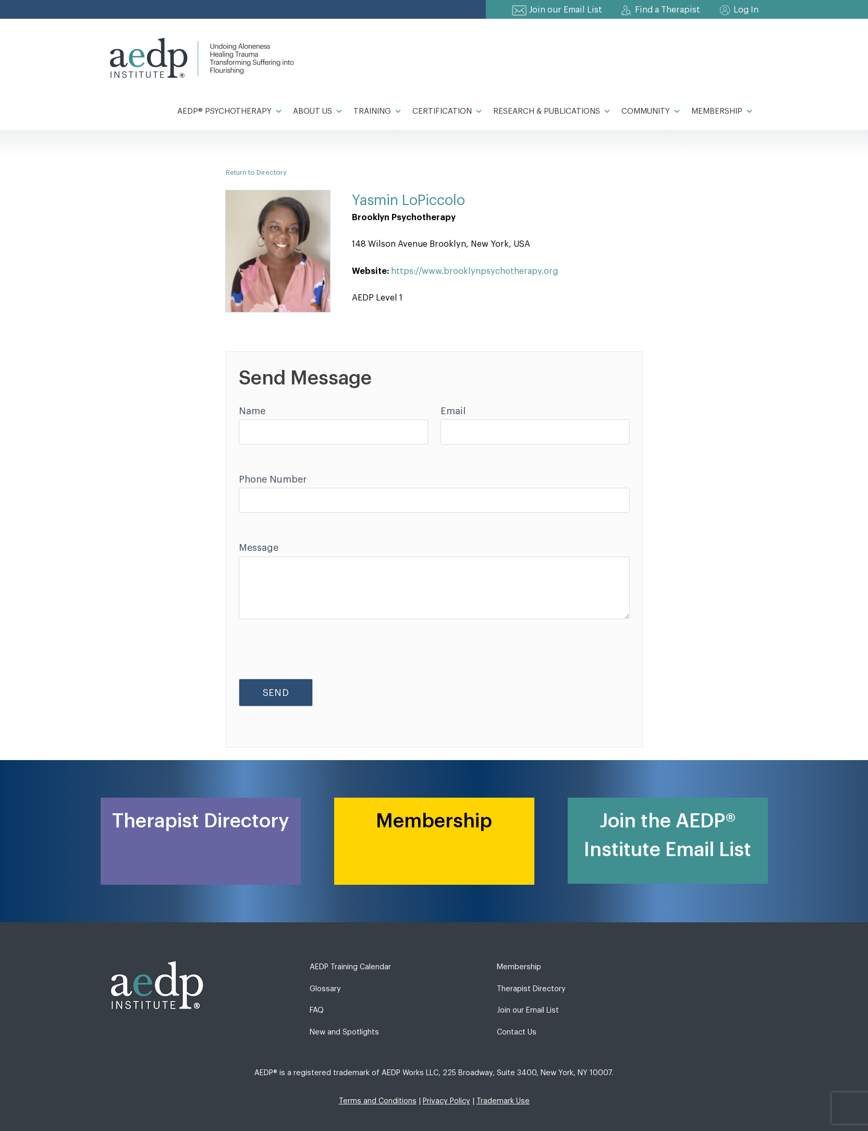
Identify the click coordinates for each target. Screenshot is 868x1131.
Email (453, 411)
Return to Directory (256, 172)
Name (252, 411)
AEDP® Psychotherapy (230, 111)
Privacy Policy (446, 1101)
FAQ (317, 1010)
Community (651, 111)
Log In (746, 10)
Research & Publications (552, 111)
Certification (447, 111)
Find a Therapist (667, 10)
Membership (722, 111)
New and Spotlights (344, 1032)
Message (258, 547)
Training (377, 111)
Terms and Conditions (378, 1101)
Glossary (325, 989)
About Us (318, 111)
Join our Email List (565, 10)
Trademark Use (503, 1101)
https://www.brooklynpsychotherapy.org (474, 271)
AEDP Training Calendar (350, 967)
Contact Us (516, 1032)
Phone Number (273, 479)
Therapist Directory (531, 989)
